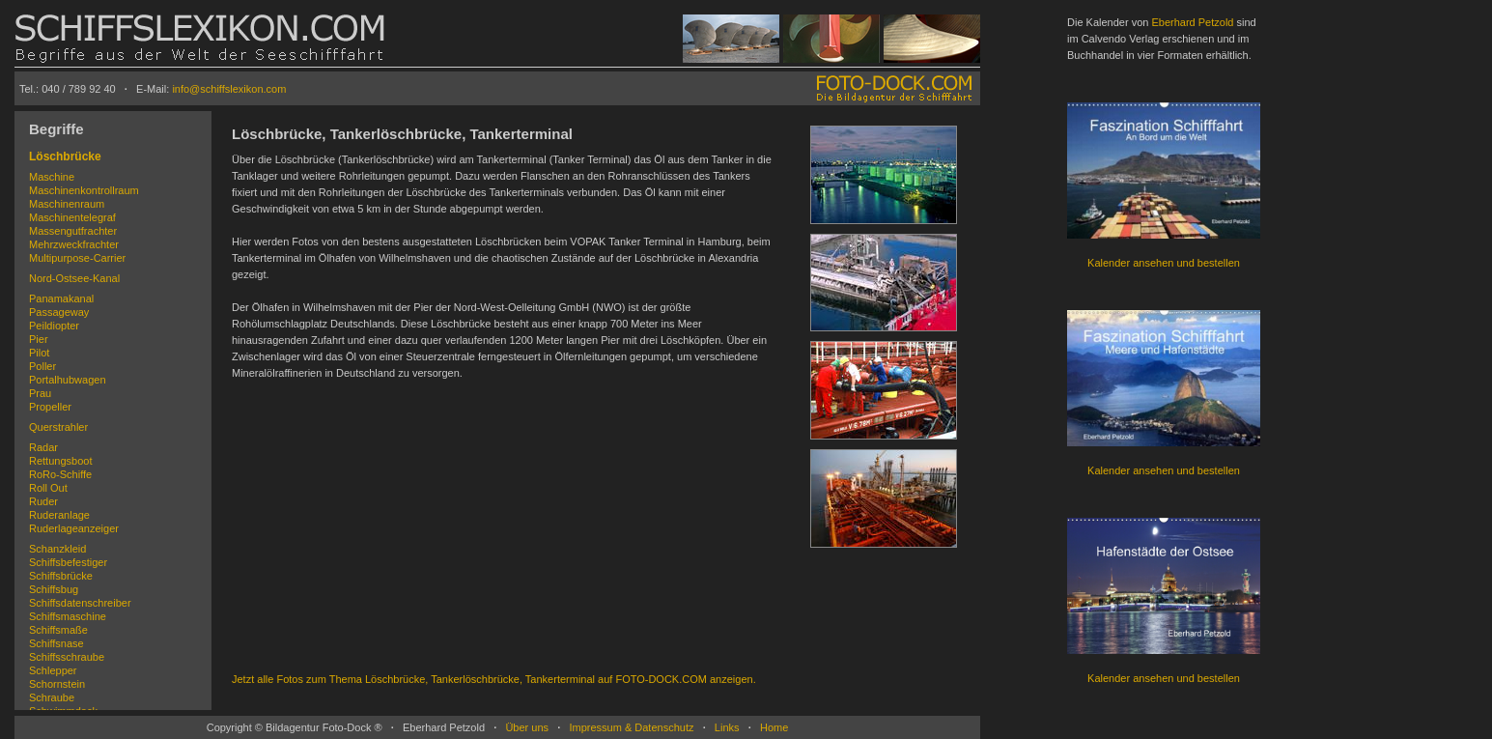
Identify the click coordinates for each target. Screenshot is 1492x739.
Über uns (527, 727)
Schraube (51, 697)
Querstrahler (58, 427)
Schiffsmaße (58, 630)
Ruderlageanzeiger (74, 528)
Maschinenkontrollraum (84, 190)
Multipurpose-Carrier (77, 258)
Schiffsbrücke (61, 576)
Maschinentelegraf (72, 217)
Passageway (59, 312)
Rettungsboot (60, 461)
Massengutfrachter (73, 231)
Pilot (39, 352)
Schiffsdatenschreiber (80, 603)
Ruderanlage (59, 515)
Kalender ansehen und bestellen (1163, 263)
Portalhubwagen (67, 379)
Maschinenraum (66, 204)
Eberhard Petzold (1192, 22)
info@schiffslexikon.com (229, 89)
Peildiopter (54, 325)
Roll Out (48, 488)
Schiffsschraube (66, 657)
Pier (38, 339)
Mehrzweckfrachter (74, 244)
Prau (40, 393)
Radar (43, 447)
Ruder (43, 501)
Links (727, 727)
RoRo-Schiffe (60, 474)
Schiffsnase (56, 643)
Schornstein (57, 684)
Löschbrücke (65, 156)
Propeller (50, 406)
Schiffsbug (53, 589)
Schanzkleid (57, 548)
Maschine (51, 177)
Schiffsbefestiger (68, 562)
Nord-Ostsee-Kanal (74, 278)
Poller (42, 366)
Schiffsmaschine (67, 616)
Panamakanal (61, 298)
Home (774, 727)
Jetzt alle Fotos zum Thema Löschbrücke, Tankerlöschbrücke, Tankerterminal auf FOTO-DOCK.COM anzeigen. (494, 679)
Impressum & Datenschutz (631, 727)
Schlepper (53, 670)
